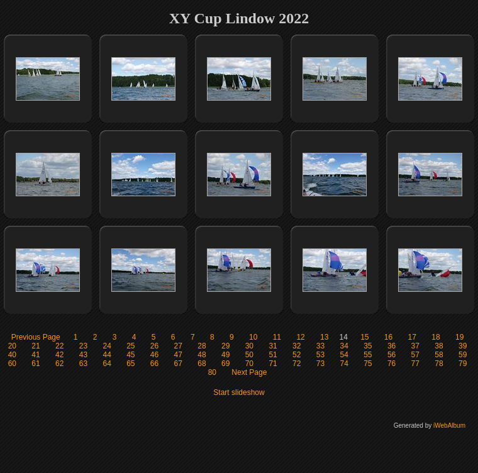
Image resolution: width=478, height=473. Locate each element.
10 (253, 337)
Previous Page (35, 337)
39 (463, 346)
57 (415, 354)
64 (107, 363)
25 (130, 346)
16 (388, 337)
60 (12, 363)
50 (249, 354)
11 (277, 337)
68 (201, 363)
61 (35, 363)
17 (412, 337)
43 (83, 354)
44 (107, 354)
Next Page (249, 372)
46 (154, 354)
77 (415, 363)
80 (212, 372)
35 (368, 346)
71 (273, 363)
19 (459, 337)
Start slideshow (238, 392)
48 (201, 354)
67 (178, 363)
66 (154, 363)
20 (12, 346)
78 (439, 363)
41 (35, 354)
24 (107, 346)
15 (364, 337)
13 (324, 337)
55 (368, 354)
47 (178, 354)
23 (83, 346)
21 (35, 346)
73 (320, 363)
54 (344, 354)
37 (415, 346)
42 (59, 354)
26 (154, 346)
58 (439, 354)
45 (130, 354)
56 (391, 354)
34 (344, 346)
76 (391, 363)
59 (463, 354)
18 (435, 337)
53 (320, 354)
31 (273, 346)
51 (273, 354)
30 (249, 346)
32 (296, 346)
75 (368, 363)
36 (391, 346)
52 (296, 354)
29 (225, 346)
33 (320, 346)
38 (439, 346)
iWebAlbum (449, 425)
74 (344, 363)
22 (59, 346)
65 (130, 363)
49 (225, 354)
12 (300, 337)
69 (225, 363)
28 (201, 346)
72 (296, 363)
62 (59, 363)
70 (249, 363)
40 (12, 354)
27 (178, 346)
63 (83, 363)
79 (463, 363)
